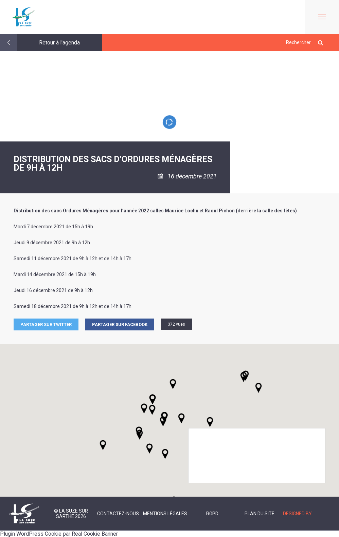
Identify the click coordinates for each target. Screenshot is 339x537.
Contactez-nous (118, 513)
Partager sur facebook (119, 324)
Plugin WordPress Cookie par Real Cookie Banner (59, 534)
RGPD (212, 513)
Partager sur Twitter (46, 324)
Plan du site (259, 513)
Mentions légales (165, 513)
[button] (181, 418)
